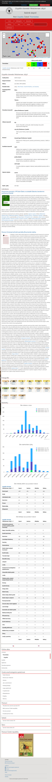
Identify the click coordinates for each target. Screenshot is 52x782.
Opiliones (4, 662)
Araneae (4, 652)
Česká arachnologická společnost (12, 767)
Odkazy (9, 24)
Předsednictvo (6, 693)
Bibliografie (19, 21)
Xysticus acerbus (24, 218)
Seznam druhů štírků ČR (8, 727)
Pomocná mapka (8, 774)
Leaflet (36, 57)
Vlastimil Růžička (28, 86)
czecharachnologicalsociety (11, 770)
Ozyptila (6, 657)
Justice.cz (7, 765)
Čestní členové (6, 675)
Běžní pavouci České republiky (10, 708)
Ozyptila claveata (6, 218)
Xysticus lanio (15, 368)
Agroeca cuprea (32, 214)
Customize (24, 5)
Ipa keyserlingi (20, 217)
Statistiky (6, 776)
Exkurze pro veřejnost (8, 677)
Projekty (5, 696)
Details (10, 3)
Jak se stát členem (7, 683)
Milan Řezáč (20, 86)
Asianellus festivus (28, 215)
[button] (13, 37)
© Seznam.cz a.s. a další (44, 57)
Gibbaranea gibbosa (14, 215)
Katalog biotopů (6, 685)
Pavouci (7, 768)
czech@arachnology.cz (10, 762)
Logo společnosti (7, 688)
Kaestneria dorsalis (25, 338)
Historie (4, 680)
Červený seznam (7, 711)
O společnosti (6, 690)
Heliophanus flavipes (38, 215)
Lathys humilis (41, 217)
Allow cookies (33, 5)
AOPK (6, 772)
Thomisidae (34, 17)
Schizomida (4, 668)
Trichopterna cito (29, 217)
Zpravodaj (28, 21)
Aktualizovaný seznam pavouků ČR (11, 705)
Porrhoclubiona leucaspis (7, 220)
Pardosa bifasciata (35, 218)
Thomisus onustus (14, 218)
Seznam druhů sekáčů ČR (9, 720)
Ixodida (3, 660)
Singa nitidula (15, 354)
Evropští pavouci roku (8, 713)
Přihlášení (10, 27)
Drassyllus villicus (6, 217)
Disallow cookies (45, 5)
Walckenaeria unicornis (30, 341)
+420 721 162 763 (9, 761)
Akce (19, 24)
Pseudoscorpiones (6, 665)
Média (28, 24)
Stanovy (5, 698)
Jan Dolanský (35, 86)
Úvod (9, 21)
